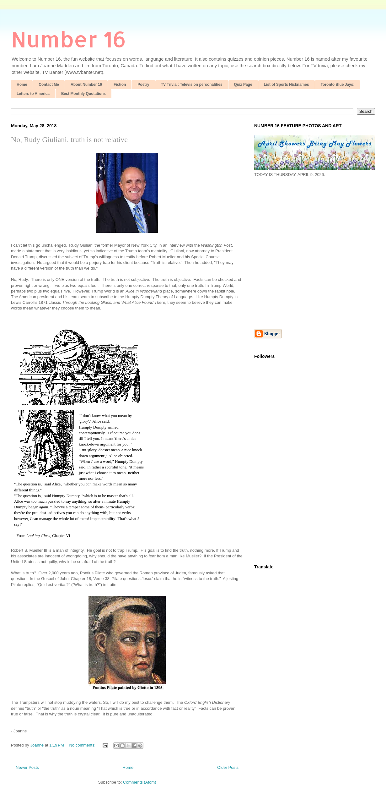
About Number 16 (86, 84)
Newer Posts (27, 767)
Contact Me (49, 84)
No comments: (82, 745)
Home (22, 84)
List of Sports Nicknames (286, 84)
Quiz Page (243, 84)
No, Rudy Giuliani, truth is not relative (69, 139)
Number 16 (68, 39)
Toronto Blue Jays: (338, 84)
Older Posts (228, 767)
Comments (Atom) (139, 782)
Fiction (120, 84)
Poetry (143, 84)
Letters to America (33, 93)
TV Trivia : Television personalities (191, 84)
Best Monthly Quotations (83, 93)
